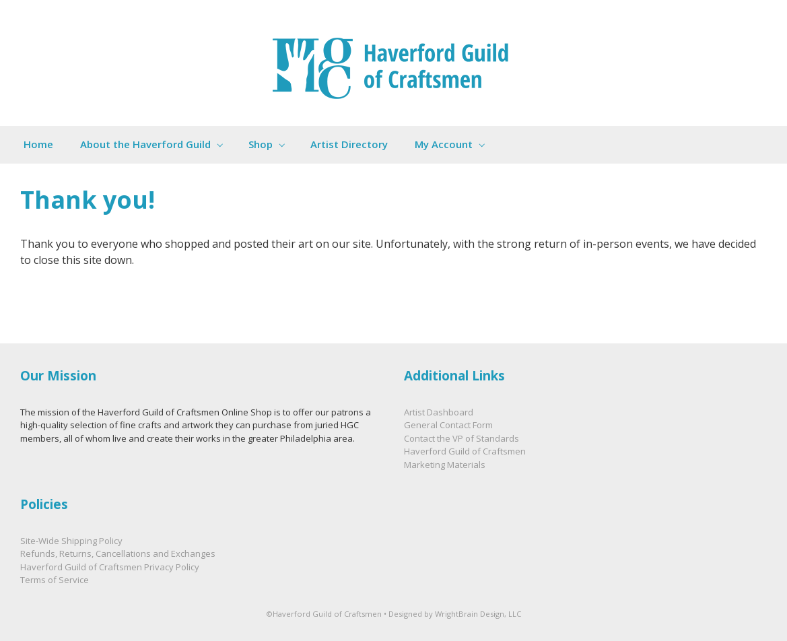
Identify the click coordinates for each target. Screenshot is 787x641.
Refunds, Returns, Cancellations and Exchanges (117, 553)
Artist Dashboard (438, 412)
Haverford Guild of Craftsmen (465, 451)
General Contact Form (448, 425)
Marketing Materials (444, 465)
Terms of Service (54, 580)
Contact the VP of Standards (461, 438)
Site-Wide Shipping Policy (71, 541)
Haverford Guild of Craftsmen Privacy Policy (109, 567)
